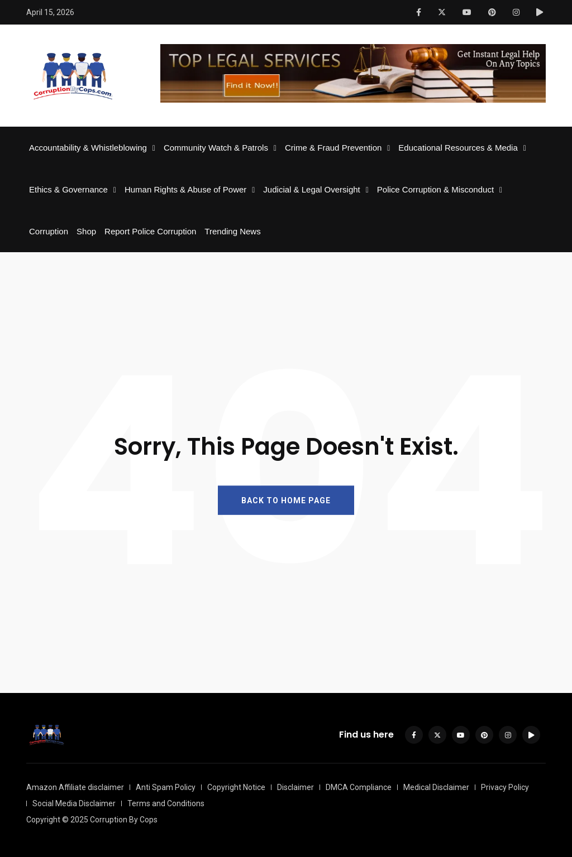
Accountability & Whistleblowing (88, 147)
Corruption (48, 231)
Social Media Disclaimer (74, 803)
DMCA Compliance (359, 787)
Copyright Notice (236, 787)
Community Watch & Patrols (216, 147)
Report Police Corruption (150, 231)
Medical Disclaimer (436, 787)
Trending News (232, 231)
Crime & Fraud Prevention (333, 147)
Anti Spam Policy (166, 787)
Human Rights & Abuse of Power (185, 189)
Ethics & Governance (68, 189)
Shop (86, 231)
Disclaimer (295, 787)
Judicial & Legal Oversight (311, 189)
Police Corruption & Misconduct (435, 189)
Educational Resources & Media (457, 147)
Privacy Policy (505, 787)
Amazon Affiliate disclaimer (75, 787)
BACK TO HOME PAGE (286, 499)
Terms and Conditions (165, 803)
